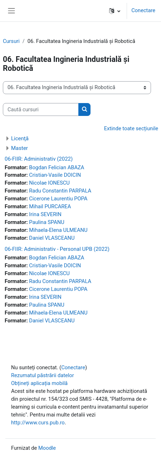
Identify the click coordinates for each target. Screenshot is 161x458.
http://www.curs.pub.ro (38, 422)
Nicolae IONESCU (49, 183)
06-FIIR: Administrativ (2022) (39, 159)
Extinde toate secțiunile (131, 128)
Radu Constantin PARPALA (60, 190)
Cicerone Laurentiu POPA (58, 198)
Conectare (143, 10)
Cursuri (11, 41)
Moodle (47, 448)
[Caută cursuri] (41, 109)
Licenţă (20, 138)
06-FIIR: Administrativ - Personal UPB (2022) (57, 249)
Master (19, 148)
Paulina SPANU (46, 222)
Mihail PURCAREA (50, 206)
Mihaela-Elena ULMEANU (58, 230)
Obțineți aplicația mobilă (39, 383)
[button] (114, 10)
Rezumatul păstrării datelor (42, 375)
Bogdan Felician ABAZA (56, 167)
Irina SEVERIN (45, 214)
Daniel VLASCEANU (51, 238)
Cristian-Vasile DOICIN (55, 175)
